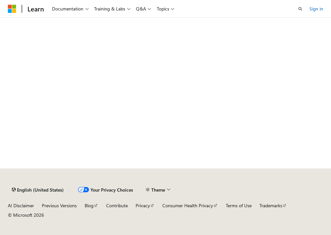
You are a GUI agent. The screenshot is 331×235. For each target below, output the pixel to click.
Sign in (316, 9)
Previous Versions (59, 205)
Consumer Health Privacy (187, 205)
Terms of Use (239, 205)
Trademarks (270, 205)
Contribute (117, 205)
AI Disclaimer (21, 205)
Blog (89, 205)
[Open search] (300, 9)
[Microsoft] (12, 9)
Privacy (143, 205)
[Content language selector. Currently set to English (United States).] (38, 189)
